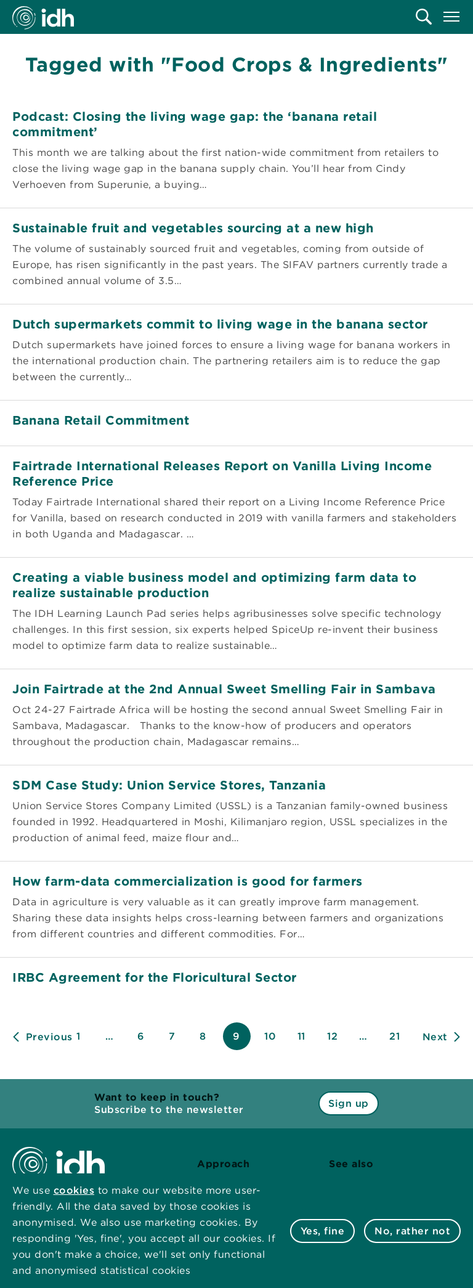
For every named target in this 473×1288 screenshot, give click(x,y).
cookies (74, 1190)
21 (394, 1036)
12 (332, 1036)
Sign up (348, 1103)
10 (270, 1036)
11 (301, 1036)
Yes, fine (323, 1231)
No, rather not (412, 1231)
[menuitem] (423, 16)
